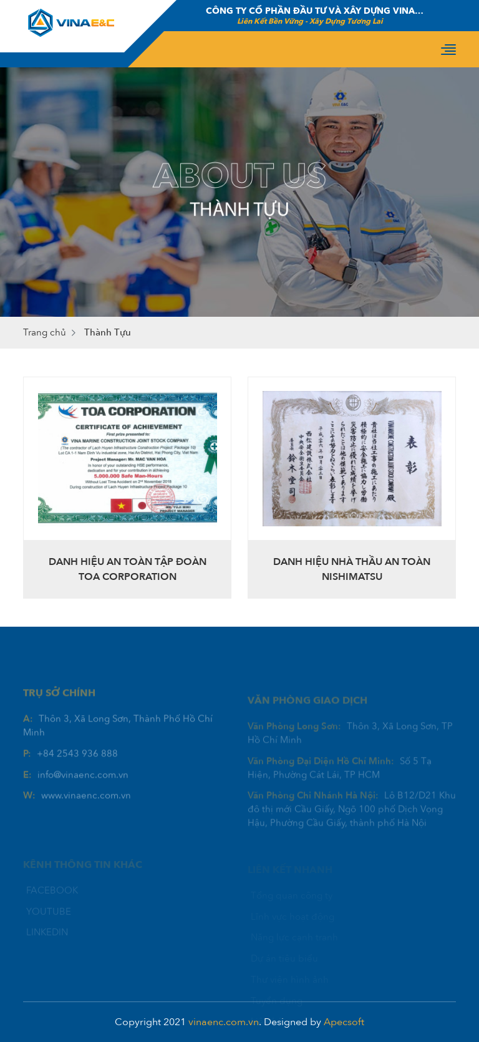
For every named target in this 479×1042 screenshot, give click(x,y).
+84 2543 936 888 (77, 767)
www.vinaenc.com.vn (86, 809)
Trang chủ (44, 332)
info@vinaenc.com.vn (82, 788)
